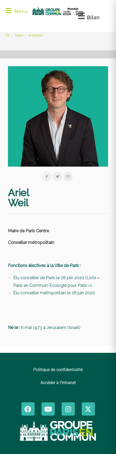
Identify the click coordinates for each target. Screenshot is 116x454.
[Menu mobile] (16, 11)
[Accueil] (7, 35)
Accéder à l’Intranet (58, 382)
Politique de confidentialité (58, 369)
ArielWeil (36, 35)
